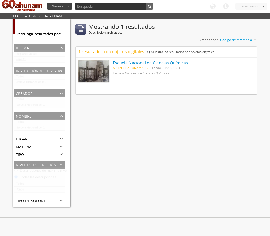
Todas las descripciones (35, 178)
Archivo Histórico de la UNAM (34, 83)
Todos (20, 77)
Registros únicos (26, 55)
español (21, 60)
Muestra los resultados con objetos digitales (180, 52)
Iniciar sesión (250, 6)
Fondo (20, 190)
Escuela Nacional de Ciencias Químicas (40, 106)
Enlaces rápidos (225, 6)
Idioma (212, 6)
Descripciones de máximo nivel (40, 171)
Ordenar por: (209, 39)
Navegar (58, 6)
